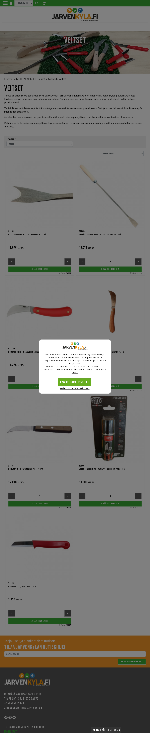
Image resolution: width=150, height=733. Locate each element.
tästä (75, 372)
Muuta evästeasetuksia (106, 730)
